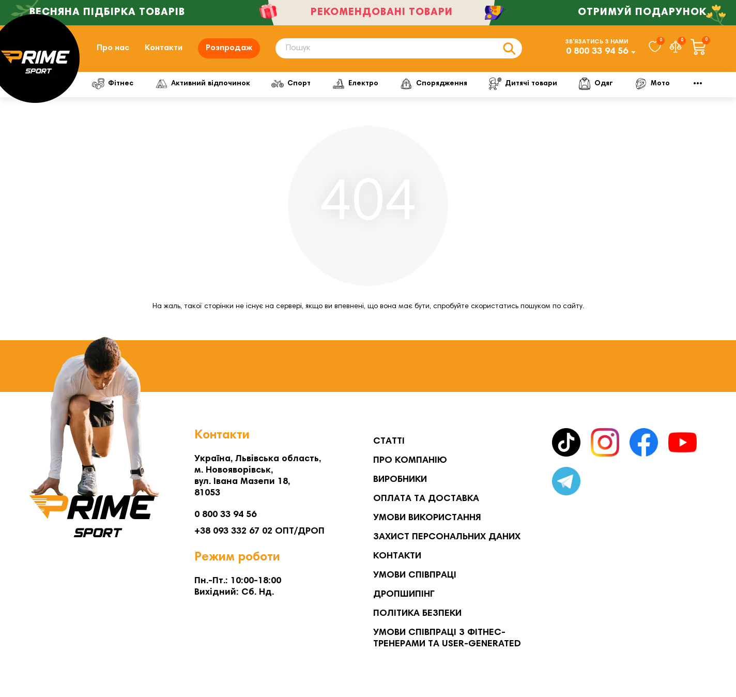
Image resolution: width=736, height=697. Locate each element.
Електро (355, 84)
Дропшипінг (404, 594)
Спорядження (433, 84)
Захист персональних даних (446, 537)
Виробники (400, 479)
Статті (389, 441)
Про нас (113, 48)
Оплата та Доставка (426, 499)
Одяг (595, 84)
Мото (652, 84)
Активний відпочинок (202, 84)
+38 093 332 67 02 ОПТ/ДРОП (259, 531)
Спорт (291, 84)
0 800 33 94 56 (597, 51)
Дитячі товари (523, 84)
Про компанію (410, 460)
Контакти (163, 48)
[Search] (398, 48)
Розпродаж (229, 48)
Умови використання (427, 518)
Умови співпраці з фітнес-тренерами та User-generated (447, 638)
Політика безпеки (417, 613)
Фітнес (112, 84)
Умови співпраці (414, 575)
